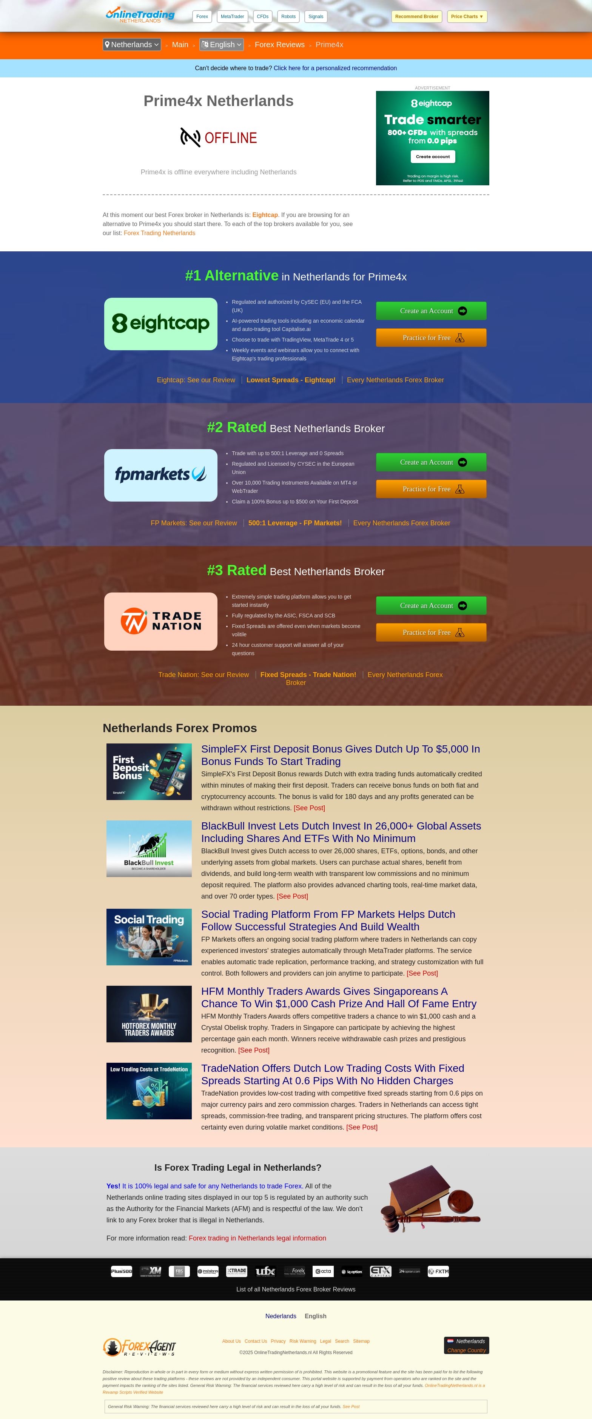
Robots (288, 16)
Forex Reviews (280, 44)
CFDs (263, 16)
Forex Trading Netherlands (159, 233)
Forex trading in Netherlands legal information (257, 1238)
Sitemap (361, 1341)
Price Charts (467, 16)
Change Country (466, 1350)
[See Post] (309, 808)
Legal (325, 1341)
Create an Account (426, 311)
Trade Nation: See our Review (203, 675)
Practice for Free (427, 338)
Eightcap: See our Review (196, 380)
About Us (231, 1341)
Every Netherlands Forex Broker (395, 380)
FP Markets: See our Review (194, 523)
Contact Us (256, 1341)
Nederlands (280, 1316)
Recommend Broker (416, 16)
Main (180, 44)
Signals (315, 16)
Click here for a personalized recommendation (335, 68)
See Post (351, 1406)
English (222, 44)
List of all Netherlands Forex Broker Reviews (296, 1289)
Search (342, 1341)
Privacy (278, 1341)
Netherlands (132, 44)
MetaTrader (232, 16)
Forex (202, 16)
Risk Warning (303, 1341)
